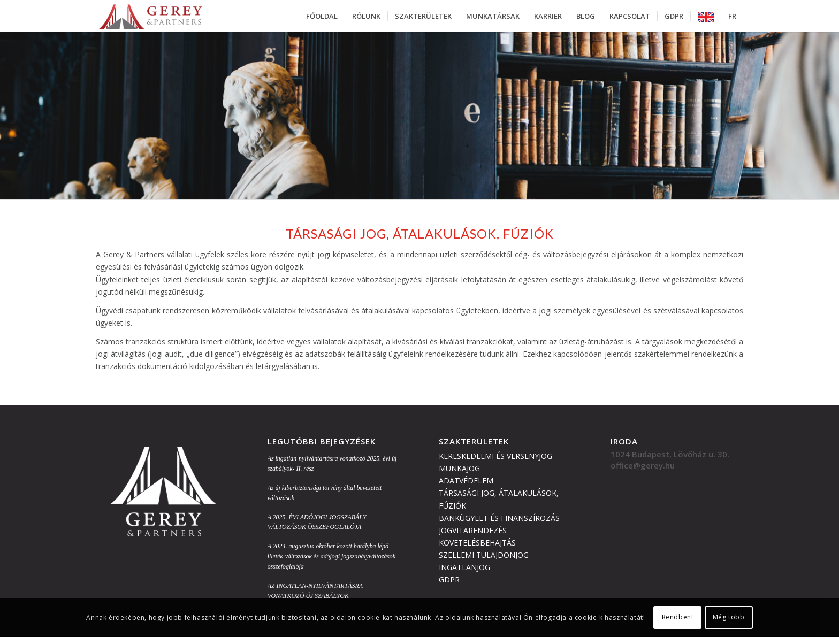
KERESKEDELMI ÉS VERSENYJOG (495, 456)
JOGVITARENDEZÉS (473, 530)
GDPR (449, 579)
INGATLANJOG (464, 567)
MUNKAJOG (459, 468)
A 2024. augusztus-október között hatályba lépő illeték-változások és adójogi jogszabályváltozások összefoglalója (331, 556)
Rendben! (677, 616)
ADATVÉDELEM (466, 480)
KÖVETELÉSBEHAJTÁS (477, 543)
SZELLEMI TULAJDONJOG (484, 555)
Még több (729, 616)
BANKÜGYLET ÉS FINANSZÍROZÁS (499, 518)
